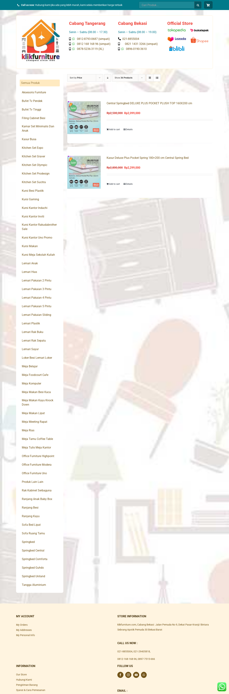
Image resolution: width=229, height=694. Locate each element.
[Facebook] (120, 675)
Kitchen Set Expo (32, 147)
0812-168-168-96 (127, 659)
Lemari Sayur (30, 349)
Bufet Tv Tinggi (31, 109)
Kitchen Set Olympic (34, 165)
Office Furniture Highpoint (38, 456)
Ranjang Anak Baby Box (37, 499)
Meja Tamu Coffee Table (37, 439)
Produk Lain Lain (32, 482)
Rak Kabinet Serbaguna (37, 490)
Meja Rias (28, 430)
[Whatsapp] (144, 675)
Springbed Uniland (33, 576)
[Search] (197, 5)
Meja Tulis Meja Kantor (36, 447)
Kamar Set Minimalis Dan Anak (38, 128)
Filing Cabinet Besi (33, 118)
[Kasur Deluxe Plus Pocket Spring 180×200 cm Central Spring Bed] (84, 172)
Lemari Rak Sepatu (34, 340)
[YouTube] (136, 675)
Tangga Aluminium (34, 585)
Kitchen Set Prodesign (36, 173)
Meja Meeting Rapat (34, 421)
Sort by (76, 78)
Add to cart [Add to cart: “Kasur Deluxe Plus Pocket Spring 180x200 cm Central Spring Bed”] (114, 184)
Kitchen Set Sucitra (34, 182)
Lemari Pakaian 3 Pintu (36, 289)
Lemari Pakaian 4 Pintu (36, 297)
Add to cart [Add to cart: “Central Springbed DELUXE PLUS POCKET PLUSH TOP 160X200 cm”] (114, 129)
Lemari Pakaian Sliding (36, 315)
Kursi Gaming (30, 199)
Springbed (28, 542)
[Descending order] (107, 78)
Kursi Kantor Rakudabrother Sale (39, 227)
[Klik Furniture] (41, 20)
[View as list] (157, 77)
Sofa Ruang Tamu (33, 533)
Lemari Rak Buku (32, 332)
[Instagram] (128, 675)
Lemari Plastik (31, 323)
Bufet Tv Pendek (32, 101)
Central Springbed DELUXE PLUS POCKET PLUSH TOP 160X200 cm (149, 103)
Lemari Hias (29, 272)
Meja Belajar (30, 366)
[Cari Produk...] (166, 5)
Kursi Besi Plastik (33, 190)
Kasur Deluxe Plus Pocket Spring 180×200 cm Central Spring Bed (148, 158)
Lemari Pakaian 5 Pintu (36, 306)
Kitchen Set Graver (33, 156)
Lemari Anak (30, 263)
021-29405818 (141, 651)
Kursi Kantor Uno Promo (37, 237)
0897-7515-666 (146, 659)
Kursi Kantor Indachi (34, 208)
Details (129, 129)
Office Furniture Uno (34, 473)
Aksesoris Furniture (34, 92)
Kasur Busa (29, 139)
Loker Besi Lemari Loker (37, 357)
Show (123, 78)
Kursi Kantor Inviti (33, 216)
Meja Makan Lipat (33, 413)
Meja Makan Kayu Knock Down (37, 402)
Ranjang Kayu (31, 516)
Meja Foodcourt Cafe (35, 375)
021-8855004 (124, 651)
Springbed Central (33, 550)
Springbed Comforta (34, 559)
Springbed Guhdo (33, 567)
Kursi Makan (30, 246)
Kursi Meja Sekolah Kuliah (38, 254)
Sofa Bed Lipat (31, 524)
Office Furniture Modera (37, 464)
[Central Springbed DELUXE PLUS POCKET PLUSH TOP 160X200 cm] (84, 117)
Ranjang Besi (30, 507)
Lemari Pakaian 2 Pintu (36, 280)
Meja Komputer (31, 383)
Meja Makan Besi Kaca (36, 392)
